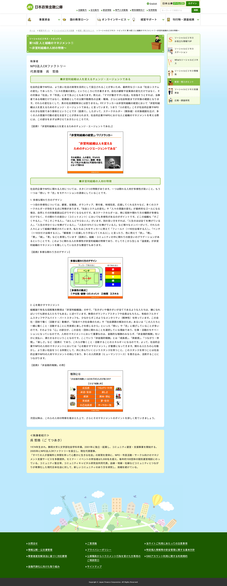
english (152, 3)
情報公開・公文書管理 (40, 549)
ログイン (192, 3)
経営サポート (149, 19)
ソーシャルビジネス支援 (64, 31)
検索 (196, 10)
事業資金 (44, 19)
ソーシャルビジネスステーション (184, 50)
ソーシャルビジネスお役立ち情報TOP (184, 39)
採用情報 (152, 10)
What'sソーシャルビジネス (186, 62)
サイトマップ (94, 566)
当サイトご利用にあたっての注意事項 (166, 543)
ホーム (32, 31)
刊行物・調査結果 (183, 19)
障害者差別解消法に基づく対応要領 (47, 556)
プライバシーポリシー (99, 549)
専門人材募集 (121, 10)
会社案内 (94, 10)
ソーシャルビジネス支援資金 (186, 91)
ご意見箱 (92, 543)
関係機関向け (138, 10)
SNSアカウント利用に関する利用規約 (166, 556)
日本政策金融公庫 (45, 7)
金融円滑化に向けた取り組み (44, 566)
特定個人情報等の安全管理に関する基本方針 (170, 549)
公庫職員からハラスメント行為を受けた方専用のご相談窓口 (114, 558)
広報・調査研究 (182, 100)
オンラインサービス (114, 19)
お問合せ (33, 543)
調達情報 (107, 10)
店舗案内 (82, 10)
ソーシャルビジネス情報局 (186, 72)
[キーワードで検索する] (175, 10)
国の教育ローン (79, 19)
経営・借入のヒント (86, 31)
